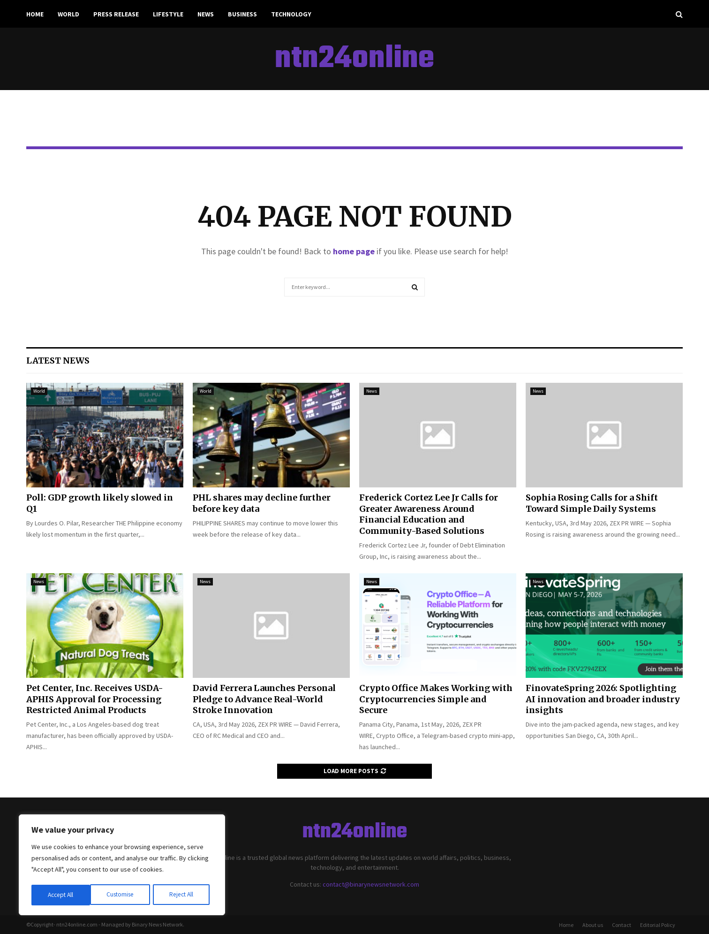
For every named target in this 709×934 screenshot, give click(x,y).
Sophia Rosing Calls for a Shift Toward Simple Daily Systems (592, 503)
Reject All (123, 895)
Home (35, 14)
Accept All (183, 895)
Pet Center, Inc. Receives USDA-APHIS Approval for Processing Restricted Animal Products (94, 699)
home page (354, 251)
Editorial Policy (657, 924)
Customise (61, 895)
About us (592, 924)
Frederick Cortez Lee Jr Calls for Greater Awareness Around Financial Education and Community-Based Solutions (428, 514)
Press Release (116, 14)
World (68, 14)
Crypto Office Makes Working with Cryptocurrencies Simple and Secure (436, 699)
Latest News (58, 360)
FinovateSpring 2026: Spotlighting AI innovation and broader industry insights (603, 699)
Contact (621, 924)
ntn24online (354, 59)
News (205, 14)
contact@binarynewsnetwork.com (371, 884)
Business (242, 14)
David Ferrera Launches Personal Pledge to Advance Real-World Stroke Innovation (264, 699)
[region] (122, 866)
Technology (291, 14)
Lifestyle (168, 14)
